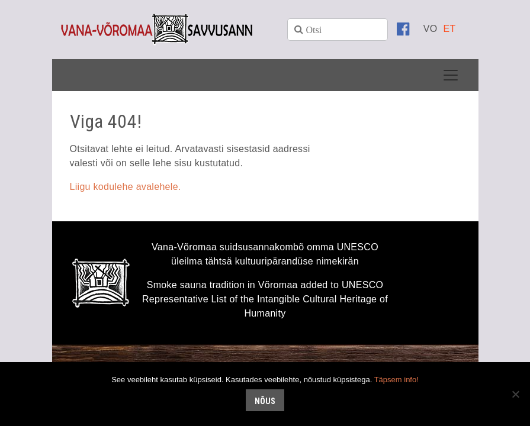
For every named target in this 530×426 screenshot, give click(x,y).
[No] (515, 394)
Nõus (265, 401)
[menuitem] (430, 29)
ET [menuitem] (449, 29)
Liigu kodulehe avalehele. (125, 187)
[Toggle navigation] (450, 75)
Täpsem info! (396, 379)
